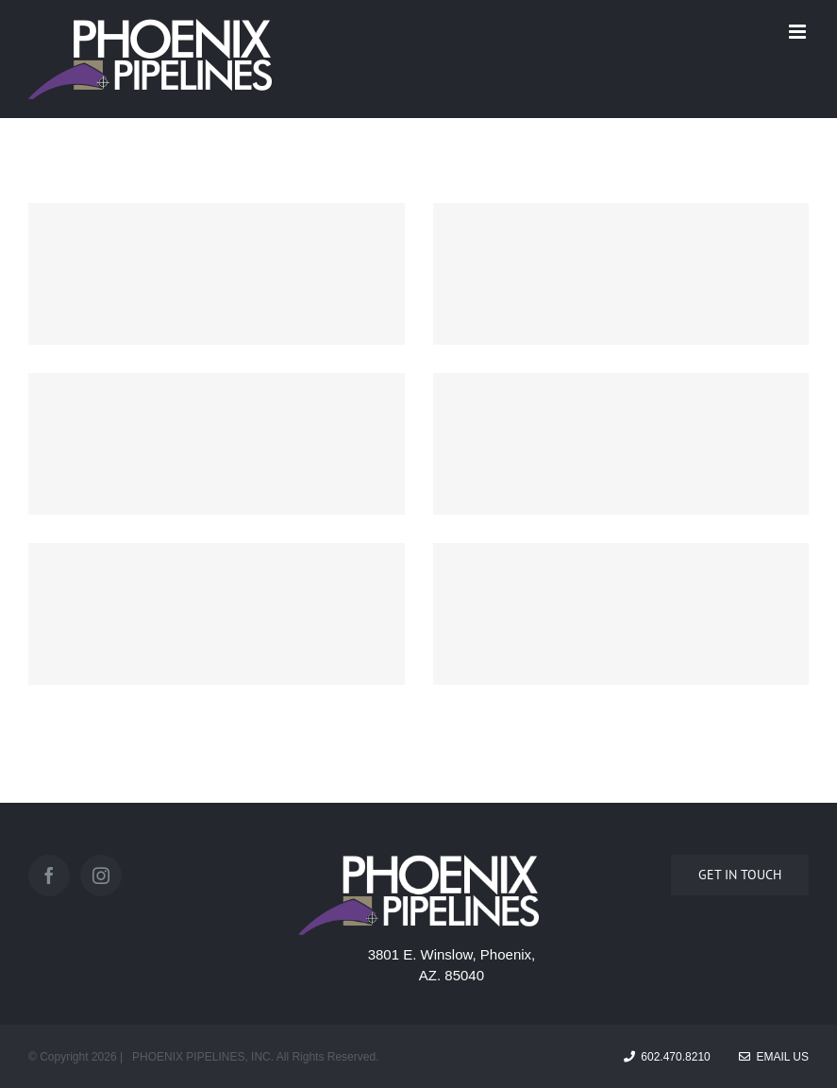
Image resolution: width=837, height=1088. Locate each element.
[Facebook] (49, 875)
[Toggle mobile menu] (799, 32)
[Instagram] (101, 875)
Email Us (774, 1056)
